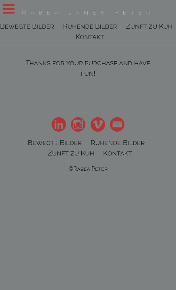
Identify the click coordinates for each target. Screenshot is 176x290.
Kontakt (89, 36)
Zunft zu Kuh (149, 26)
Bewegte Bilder (27, 26)
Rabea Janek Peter (88, 12)
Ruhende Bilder (90, 26)
